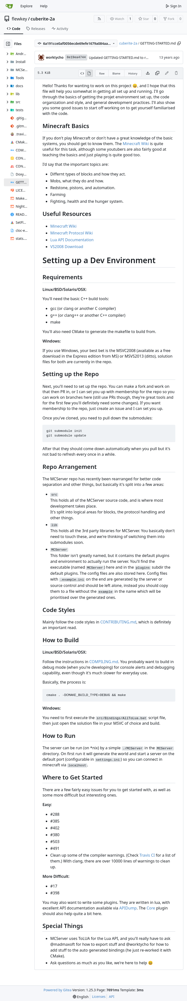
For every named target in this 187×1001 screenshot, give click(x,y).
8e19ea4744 (76, 57)
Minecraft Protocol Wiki (71, 233)
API (111, 996)
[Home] (9, 6)
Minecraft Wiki (136, 143)
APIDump (128, 908)
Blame (116, 73)
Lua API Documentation (72, 239)
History (132, 73)
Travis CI (147, 855)
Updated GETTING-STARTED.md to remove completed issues (137, 57)
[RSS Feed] (99, 18)
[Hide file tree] (8, 44)
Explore (26, 6)
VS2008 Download (66, 246)
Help (43, 6)
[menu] (81, 996)
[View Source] (82, 73)
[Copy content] (157, 73)
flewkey (19, 18)
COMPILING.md (103, 661)
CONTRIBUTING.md (118, 622)
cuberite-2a (43, 18)
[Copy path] (179, 43)
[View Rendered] (89, 73)
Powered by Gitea (58, 990)
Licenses (99, 996)
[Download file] (148, 73)
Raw (102, 73)
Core (151, 908)
